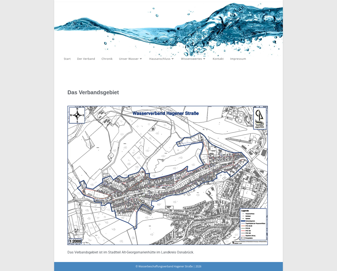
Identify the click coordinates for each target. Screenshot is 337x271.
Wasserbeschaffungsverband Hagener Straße (115, 35)
